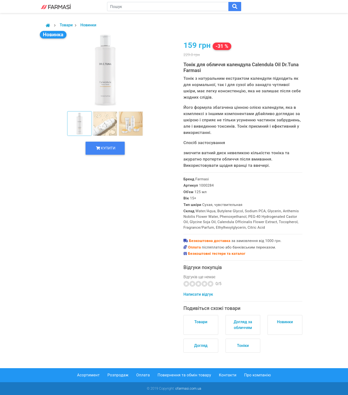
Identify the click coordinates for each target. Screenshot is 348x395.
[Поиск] (234, 6)
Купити (106, 148)
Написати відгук (198, 294)
